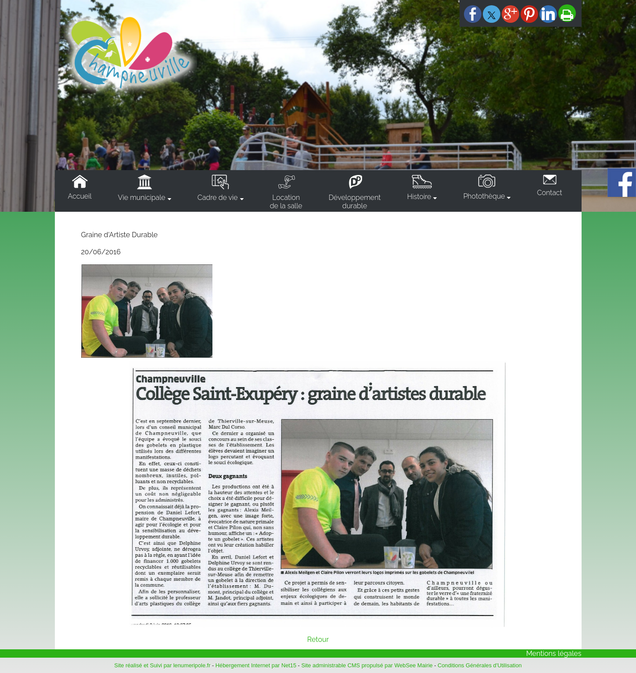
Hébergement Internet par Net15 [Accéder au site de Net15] (256, 665)
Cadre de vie (218, 197)
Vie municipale (141, 197)
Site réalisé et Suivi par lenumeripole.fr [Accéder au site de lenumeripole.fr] (162, 665)
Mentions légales (554, 653)
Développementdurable (355, 201)
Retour (318, 639)
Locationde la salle (286, 201)
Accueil (80, 196)
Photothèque (484, 196)
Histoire (419, 196)
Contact (549, 193)
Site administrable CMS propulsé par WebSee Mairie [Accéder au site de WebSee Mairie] (366, 665)
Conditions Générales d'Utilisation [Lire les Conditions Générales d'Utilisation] (480, 665)
